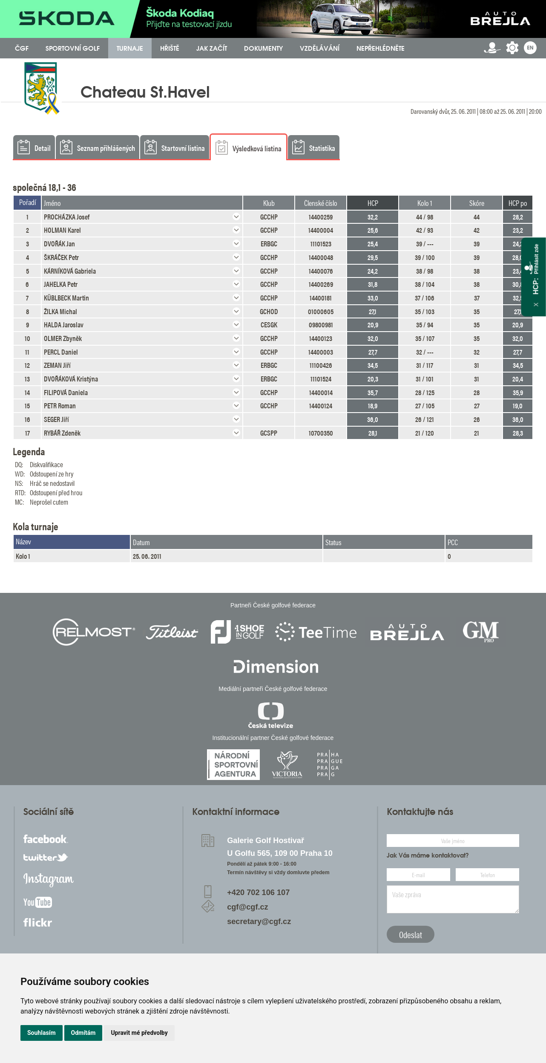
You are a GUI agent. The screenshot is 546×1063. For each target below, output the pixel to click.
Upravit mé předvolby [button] (139, 1032)
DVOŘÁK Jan (59, 243)
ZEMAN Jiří (57, 365)
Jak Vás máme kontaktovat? (428, 855)
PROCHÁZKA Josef (66, 216)
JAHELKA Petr (61, 284)
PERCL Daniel (61, 352)
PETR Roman (60, 405)
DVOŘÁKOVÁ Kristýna (71, 378)
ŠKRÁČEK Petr (61, 257)
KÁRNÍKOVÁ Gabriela (70, 271)
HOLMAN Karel (62, 230)
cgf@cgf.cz (247, 907)
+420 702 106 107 (258, 892)
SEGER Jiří (56, 419)
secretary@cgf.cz (259, 921)
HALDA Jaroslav (63, 324)
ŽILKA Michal (60, 311)
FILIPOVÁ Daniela (66, 392)
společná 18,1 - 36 (44, 186)
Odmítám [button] (83, 1032)
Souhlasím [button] (41, 1032)
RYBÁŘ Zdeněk (62, 433)
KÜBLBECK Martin (66, 297)
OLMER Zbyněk (63, 338)
